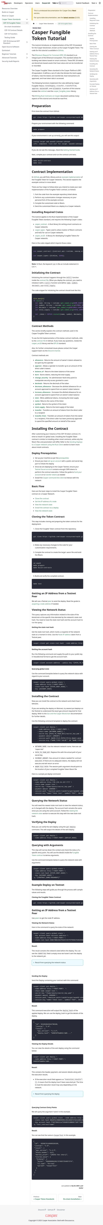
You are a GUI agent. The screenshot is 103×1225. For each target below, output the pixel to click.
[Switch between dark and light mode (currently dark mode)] (99, 3)
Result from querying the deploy (47, 1094)
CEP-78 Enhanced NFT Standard (11, 42)
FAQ (54, 3)
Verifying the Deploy (93, 75)
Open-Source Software (10, 47)
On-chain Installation (12, 26)
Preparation (91, 10)
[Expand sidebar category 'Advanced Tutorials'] (27, 57)
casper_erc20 (40, 236)
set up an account (54, 461)
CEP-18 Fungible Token (12, 23)
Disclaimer (61, 1210)
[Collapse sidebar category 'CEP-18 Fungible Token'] (27, 23)
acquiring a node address (41, 604)
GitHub (60, 50)
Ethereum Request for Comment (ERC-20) (50, 55)
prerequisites (64, 458)
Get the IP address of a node (45, 501)
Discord (42, 1210)
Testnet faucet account (43, 469)
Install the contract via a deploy (47, 508)
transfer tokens (51, 475)
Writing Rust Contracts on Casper (47, 96)
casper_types (40, 230)
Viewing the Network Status (94, 60)
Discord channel (54, 351)
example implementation (71, 177)
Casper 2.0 (46, 3)
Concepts (8, 3)
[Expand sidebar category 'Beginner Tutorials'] (27, 54)
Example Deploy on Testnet (94, 85)
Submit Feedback (82, 3)
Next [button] (93, 3)
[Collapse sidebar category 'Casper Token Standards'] (27, 19)
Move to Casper (8, 16)
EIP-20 (56, 343)
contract (44, 91)
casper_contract (41, 224)
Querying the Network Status (94, 70)
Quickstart (6, 50)
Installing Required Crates (94, 19)
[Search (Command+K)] (66, 3)
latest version (68, 17)
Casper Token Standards (11, 19)
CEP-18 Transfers (10, 34)
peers (37, 918)
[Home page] (34, 23)
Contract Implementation (93, 14)
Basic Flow (93, 43)
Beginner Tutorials (9, 54)
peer (49, 601)
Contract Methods (92, 29)
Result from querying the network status (50, 962)
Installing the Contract (92, 34)
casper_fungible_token (62, 91)
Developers (18, 3)
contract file (44, 280)
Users (37, 3)
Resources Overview (10, 8)
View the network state (43, 505)
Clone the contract (42, 498)
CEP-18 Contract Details (13, 30)
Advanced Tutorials (9, 58)
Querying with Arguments (94, 80)
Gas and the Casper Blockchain (58, 714)
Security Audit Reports (10, 61)
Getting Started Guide (71, 150)
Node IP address (64, 635)
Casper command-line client (53, 478)
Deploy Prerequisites (94, 40)
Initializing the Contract (94, 24)
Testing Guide (9, 37)
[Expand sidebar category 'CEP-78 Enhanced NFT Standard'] (27, 42)
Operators (29, 3)
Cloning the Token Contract (94, 48)
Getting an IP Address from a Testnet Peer (94, 54)
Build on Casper (8, 12)
